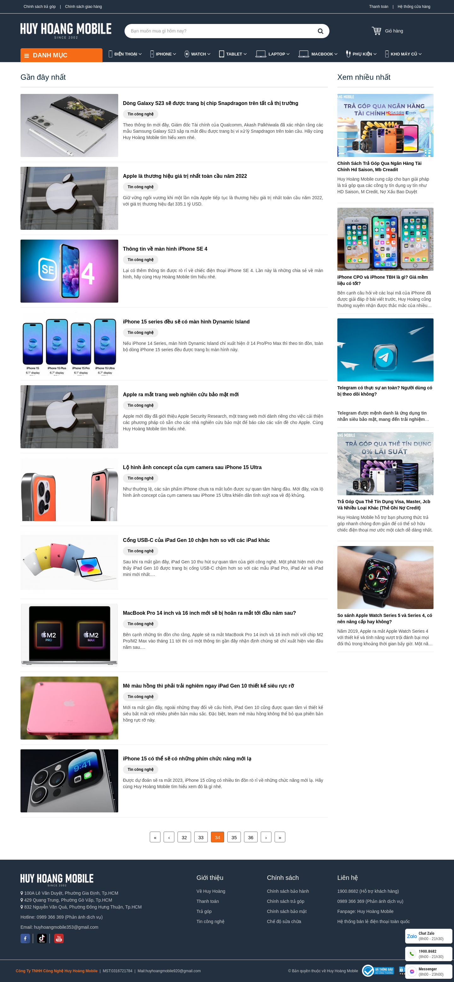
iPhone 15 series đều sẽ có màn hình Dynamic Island (186, 321)
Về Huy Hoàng (210, 891)
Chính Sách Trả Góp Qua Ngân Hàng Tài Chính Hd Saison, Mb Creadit (379, 166)
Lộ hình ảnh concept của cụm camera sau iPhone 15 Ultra (192, 467)
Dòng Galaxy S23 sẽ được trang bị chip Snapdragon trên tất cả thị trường (210, 103)
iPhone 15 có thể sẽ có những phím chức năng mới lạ (187, 758)
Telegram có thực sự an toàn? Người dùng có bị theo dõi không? (384, 391)
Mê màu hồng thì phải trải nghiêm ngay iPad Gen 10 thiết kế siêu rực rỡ (208, 686)
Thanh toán (378, 6)
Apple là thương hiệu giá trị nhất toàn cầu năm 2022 (185, 176)
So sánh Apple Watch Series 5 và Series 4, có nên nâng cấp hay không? (384, 618)
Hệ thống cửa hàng (414, 6)
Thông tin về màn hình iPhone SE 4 (165, 249)
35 (234, 837)
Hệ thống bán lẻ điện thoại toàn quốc (373, 921)
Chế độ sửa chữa (284, 921)
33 (201, 837)
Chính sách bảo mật (287, 911)
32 (184, 837)
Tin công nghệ (210, 921)
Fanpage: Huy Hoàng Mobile (365, 911)
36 (250, 837)
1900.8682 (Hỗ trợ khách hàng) (368, 891)
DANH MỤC (45, 55)
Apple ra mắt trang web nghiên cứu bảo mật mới (181, 394)
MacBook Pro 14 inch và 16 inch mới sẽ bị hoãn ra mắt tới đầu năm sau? (209, 613)
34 (217, 837)
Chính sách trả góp (40, 6)
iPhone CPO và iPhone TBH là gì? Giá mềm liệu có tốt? (382, 280)
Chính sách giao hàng (83, 6)
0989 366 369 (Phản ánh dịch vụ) (370, 901)
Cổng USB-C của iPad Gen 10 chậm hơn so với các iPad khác (196, 540)
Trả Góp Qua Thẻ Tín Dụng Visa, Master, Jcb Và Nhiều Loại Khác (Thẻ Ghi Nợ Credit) (383, 504)
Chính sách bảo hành (288, 891)
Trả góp (204, 911)
